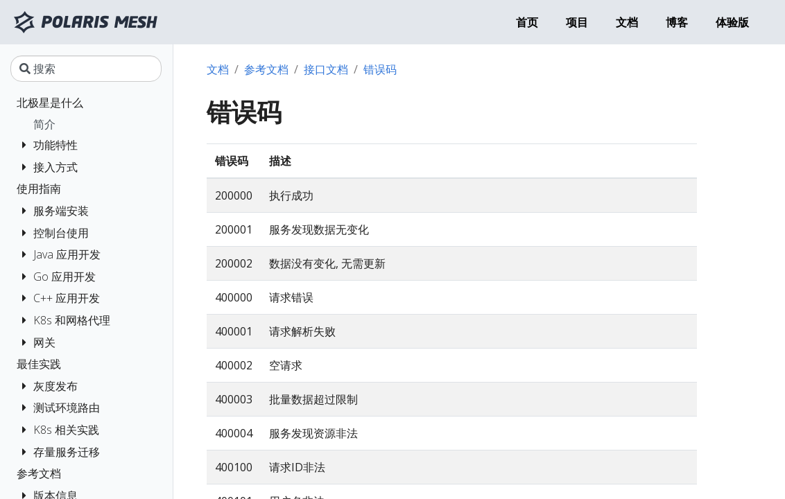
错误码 (380, 69)
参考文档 (266, 69)
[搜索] (86, 68)
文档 (218, 69)
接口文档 (326, 69)
